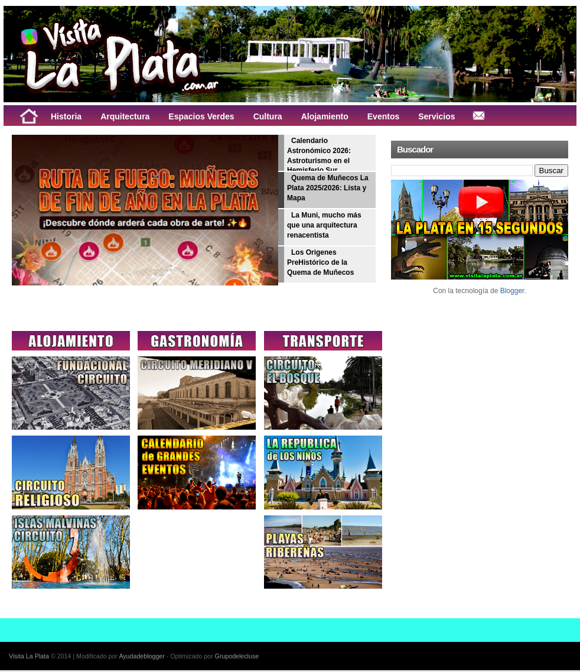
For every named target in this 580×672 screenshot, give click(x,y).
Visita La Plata (29, 656)
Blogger (512, 291)
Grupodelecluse (237, 656)
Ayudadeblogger (141, 656)
